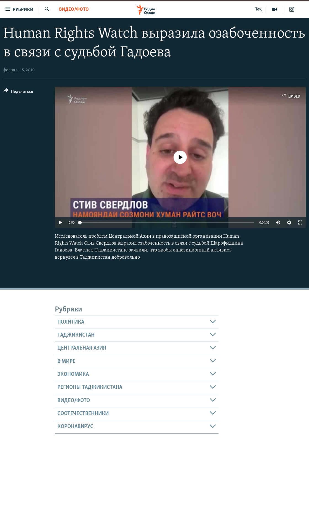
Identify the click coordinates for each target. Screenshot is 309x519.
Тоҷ (258, 9)
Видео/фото (74, 9)
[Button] (18, 92)
